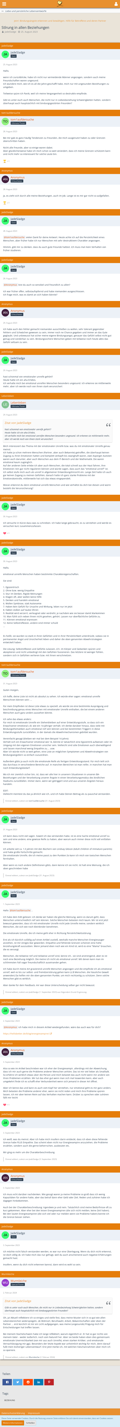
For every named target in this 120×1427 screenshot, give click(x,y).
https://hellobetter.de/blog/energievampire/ (26, 1033)
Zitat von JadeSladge (18, 423)
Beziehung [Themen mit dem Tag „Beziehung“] (9, 1400)
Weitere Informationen (13, 1423)
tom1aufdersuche (15, 237)
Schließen (30, 1423)
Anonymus (11, 284)
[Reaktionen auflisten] (6, 161)
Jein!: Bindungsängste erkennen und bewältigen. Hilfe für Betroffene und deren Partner (60, 20)
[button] (4, 3)
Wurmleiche (34, 1357)
